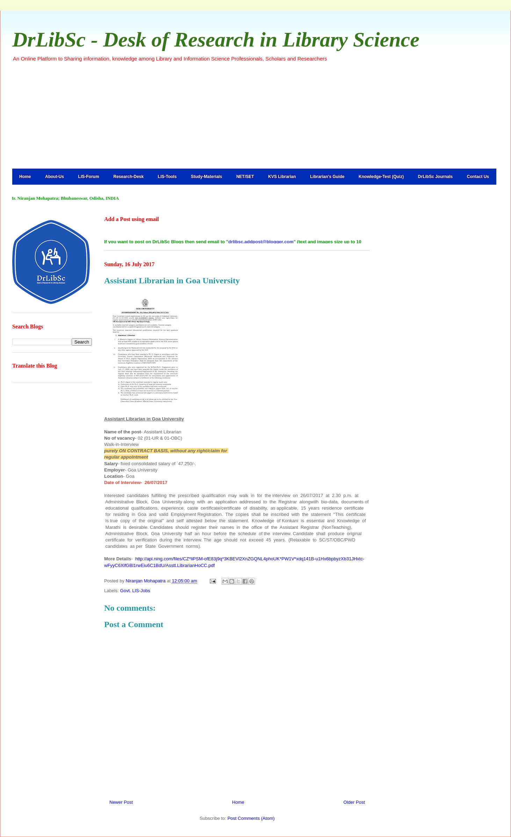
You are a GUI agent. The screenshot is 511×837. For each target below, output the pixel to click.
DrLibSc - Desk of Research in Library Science (215, 39)
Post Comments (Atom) (251, 818)
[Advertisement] (255, 115)
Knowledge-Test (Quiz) (381, 176)
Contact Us (478, 176)
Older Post (354, 802)
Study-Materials (206, 176)
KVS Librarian (282, 176)
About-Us (54, 176)
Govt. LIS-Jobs (135, 590)
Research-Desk (128, 176)
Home (25, 176)
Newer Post (121, 802)
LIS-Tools (167, 176)
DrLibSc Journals (435, 176)
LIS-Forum (88, 176)
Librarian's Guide (327, 176)
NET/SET (245, 176)
